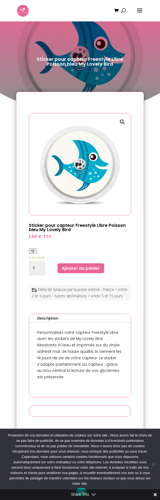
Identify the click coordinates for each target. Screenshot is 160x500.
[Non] (153, 464)
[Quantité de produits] (37, 268)
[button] (122, 122)
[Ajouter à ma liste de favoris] (33, 251)
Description (47, 318)
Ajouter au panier (81, 268)
